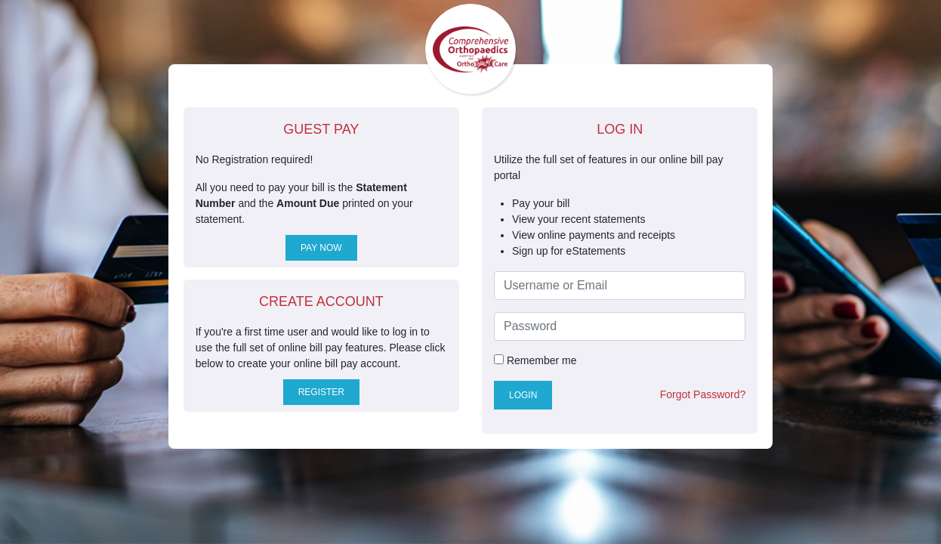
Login (523, 395)
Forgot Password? (703, 394)
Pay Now (321, 248)
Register (321, 392)
